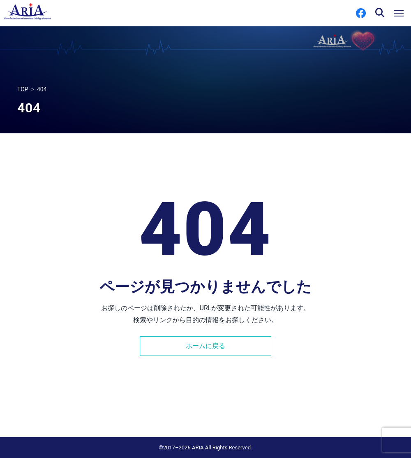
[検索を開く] (380, 13)
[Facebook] (361, 13)
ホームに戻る (205, 346)
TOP (22, 89)
